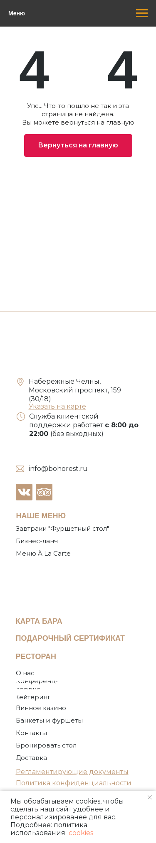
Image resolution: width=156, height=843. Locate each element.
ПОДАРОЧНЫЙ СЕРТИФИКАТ (70, 638)
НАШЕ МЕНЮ (41, 516)
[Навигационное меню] (142, 13)
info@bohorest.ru (58, 469)
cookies (80, 833)
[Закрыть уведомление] (150, 797)
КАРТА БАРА (39, 621)
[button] (46, 745)
